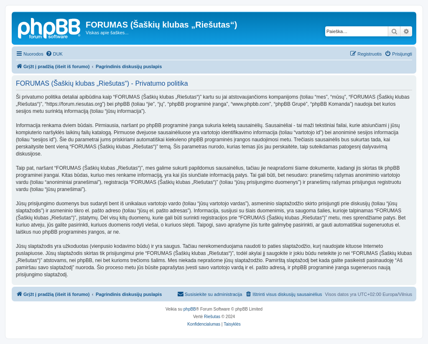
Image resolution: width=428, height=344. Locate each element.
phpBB (189, 309)
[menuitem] (54, 54)
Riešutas (212, 316)
